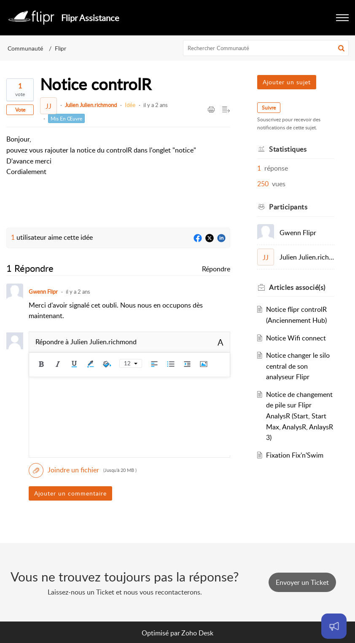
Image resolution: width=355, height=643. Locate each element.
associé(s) (297, 287)
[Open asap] (334, 626)
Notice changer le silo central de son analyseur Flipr (298, 366)
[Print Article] (211, 109)
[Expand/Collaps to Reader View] (226, 109)
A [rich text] (220, 342)
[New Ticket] (302, 582)
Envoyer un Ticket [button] (302, 582)
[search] (266, 48)
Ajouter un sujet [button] (287, 82)
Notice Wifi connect (296, 338)
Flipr (60, 48)
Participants (288, 207)
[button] (342, 17)
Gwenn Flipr (43, 291)
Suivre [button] (269, 107)
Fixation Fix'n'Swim (294, 455)
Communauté (25, 48)
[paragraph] (101, 155)
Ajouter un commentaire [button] (70, 493)
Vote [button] (20, 109)
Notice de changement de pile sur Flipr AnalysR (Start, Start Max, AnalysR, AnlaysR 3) (299, 416)
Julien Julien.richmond (91, 105)
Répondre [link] (216, 268)
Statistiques (288, 149)
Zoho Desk (197, 633)
